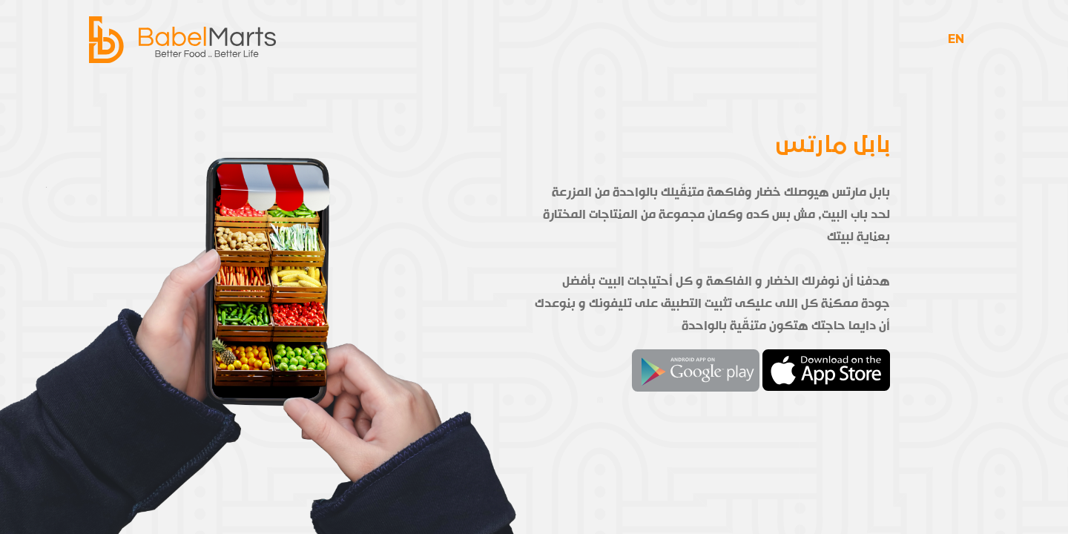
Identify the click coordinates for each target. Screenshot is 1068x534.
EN (956, 44)
